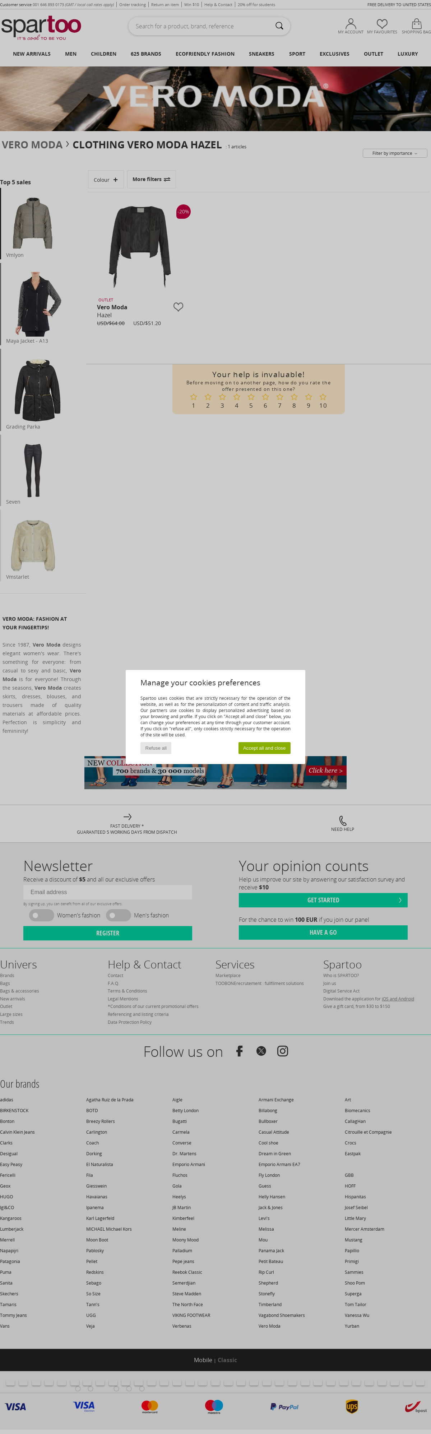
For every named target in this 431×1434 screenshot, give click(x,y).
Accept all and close (264, 748)
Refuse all (156, 748)
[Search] (279, 26)
